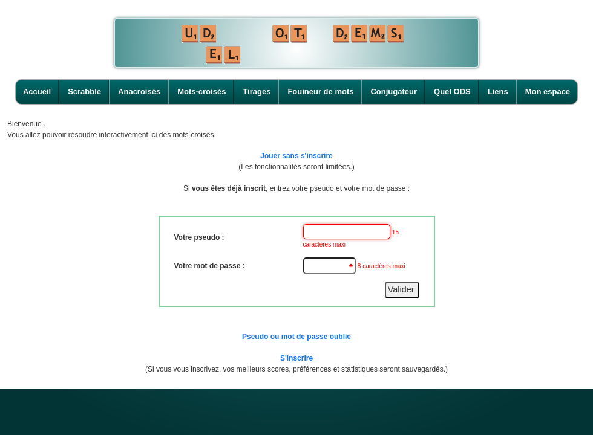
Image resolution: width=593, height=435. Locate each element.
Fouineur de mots (320, 91)
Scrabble (84, 91)
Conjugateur (393, 91)
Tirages (256, 91)
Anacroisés (139, 91)
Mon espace (547, 91)
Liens (498, 91)
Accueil (37, 91)
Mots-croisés (201, 91)
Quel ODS (452, 91)
